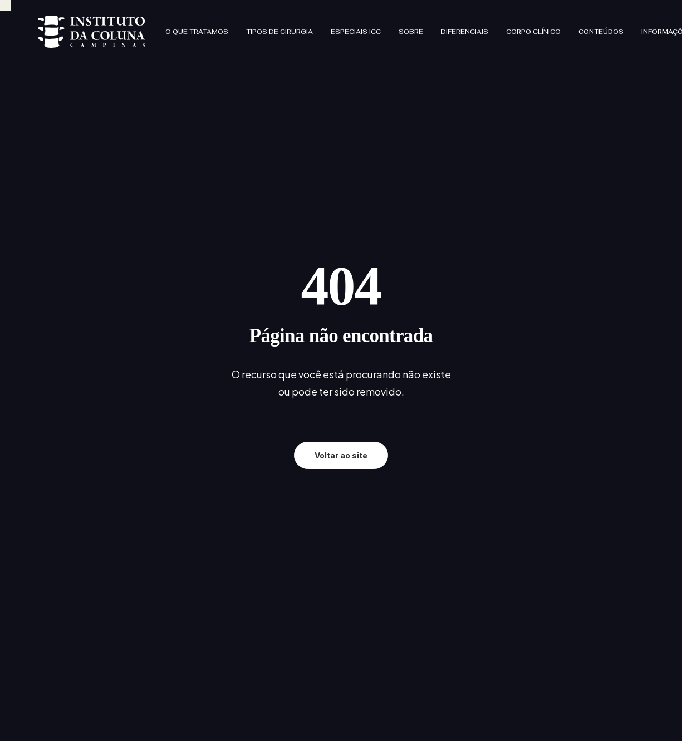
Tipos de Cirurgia (239, 27)
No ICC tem (293, 559)
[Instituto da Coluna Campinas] (71, 26)
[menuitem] (160, 26)
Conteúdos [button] (560, 27)
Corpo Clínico (493, 27)
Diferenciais (424, 27)
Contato (286, 603)
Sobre (371, 27)
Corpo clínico (296, 574)
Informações (626, 27)
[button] (42, 632)
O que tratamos (156, 27)
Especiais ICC (316, 27)
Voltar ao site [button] (341, 285)
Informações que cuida (315, 589)
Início (280, 501)
